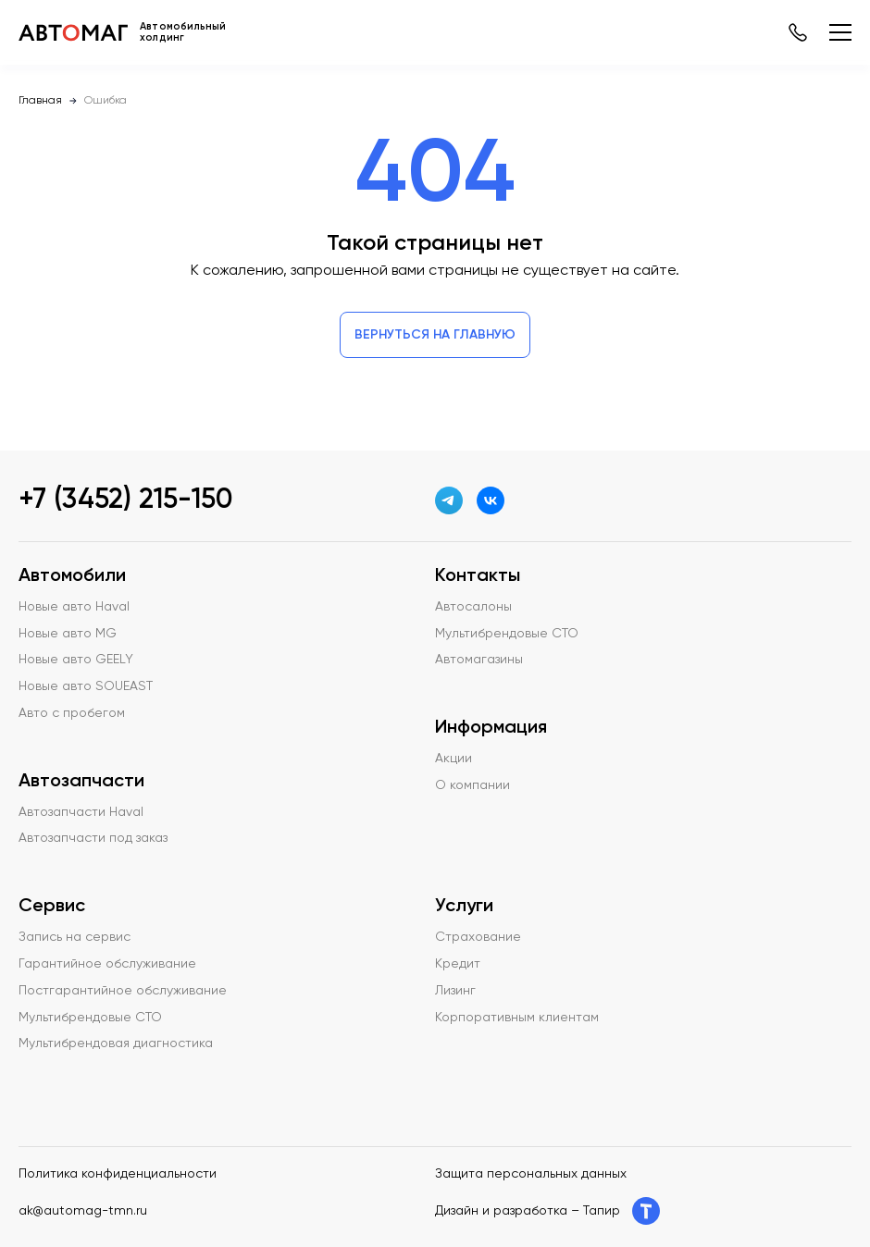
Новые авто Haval (74, 606)
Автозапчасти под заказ (93, 838)
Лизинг (455, 990)
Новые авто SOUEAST (86, 686)
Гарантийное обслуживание (107, 963)
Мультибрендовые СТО (90, 1017)
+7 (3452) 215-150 (125, 500)
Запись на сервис (74, 937)
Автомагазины (479, 659)
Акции (453, 758)
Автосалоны (473, 606)
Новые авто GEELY (76, 659)
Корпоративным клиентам (517, 1017)
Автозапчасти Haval (81, 812)
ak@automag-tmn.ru (83, 1210)
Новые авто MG (68, 633)
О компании (472, 785)
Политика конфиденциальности (118, 1173)
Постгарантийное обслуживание (123, 990)
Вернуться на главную (435, 334)
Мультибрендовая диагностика (116, 1043)
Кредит (457, 963)
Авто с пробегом (72, 713)
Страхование (478, 937)
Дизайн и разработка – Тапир (547, 1211)
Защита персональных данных (531, 1173)
